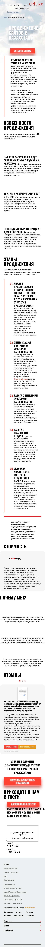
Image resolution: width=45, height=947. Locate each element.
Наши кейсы (18, 915)
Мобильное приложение (12, 896)
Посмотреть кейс (27, 747)
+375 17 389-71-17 (13, 5)
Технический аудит (21, 379)
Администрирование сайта (12, 888)
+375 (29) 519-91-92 (31, 5)
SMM (5, 876)
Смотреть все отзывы (11, 751)
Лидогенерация (9, 880)
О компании (8, 912)
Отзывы (19, 912)
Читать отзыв (11, 747)
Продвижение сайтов (10, 869)
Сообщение (22, 937)
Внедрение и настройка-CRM (13, 900)
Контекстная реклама (11, 872)
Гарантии (30, 915)
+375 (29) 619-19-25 (22, 9)
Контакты (29, 912)
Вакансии (7, 915)
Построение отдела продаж (13, 903)
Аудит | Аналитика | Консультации (15, 892)
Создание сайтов (9, 884)
